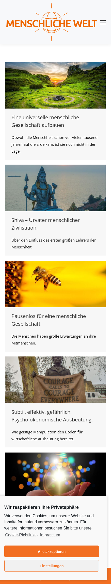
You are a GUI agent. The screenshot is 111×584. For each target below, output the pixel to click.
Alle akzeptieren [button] (52, 552)
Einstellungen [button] (52, 566)
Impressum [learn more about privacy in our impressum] (50, 535)
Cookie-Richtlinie (20, 535)
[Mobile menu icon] (103, 22)
